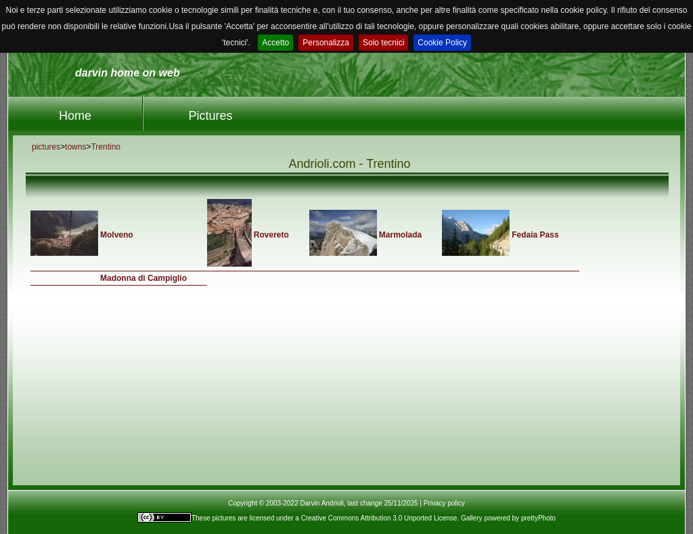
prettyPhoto (538, 518)
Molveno (116, 235)
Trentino (105, 147)
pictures (46, 147)
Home (75, 116)
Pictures (210, 116)
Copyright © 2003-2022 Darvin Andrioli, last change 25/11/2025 (323, 503)
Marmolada (400, 235)
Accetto (275, 42)
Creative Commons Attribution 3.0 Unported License (379, 518)
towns (75, 147)
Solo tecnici (383, 42)
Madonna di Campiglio (143, 278)
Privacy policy (444, 503)
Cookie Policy (442, 42)
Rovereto (271, 235)
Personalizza (326, 42)
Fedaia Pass (535, 235)
